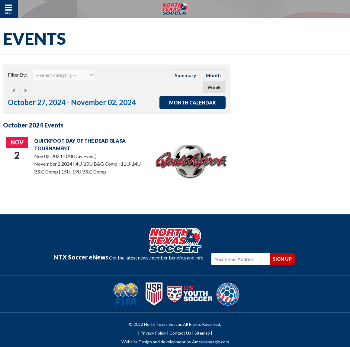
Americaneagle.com (210, 332)
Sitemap (202, 323)
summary (185, 75)
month (213, 75)
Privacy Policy (153, 323)
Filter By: (17, 75)
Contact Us (180, 323)
